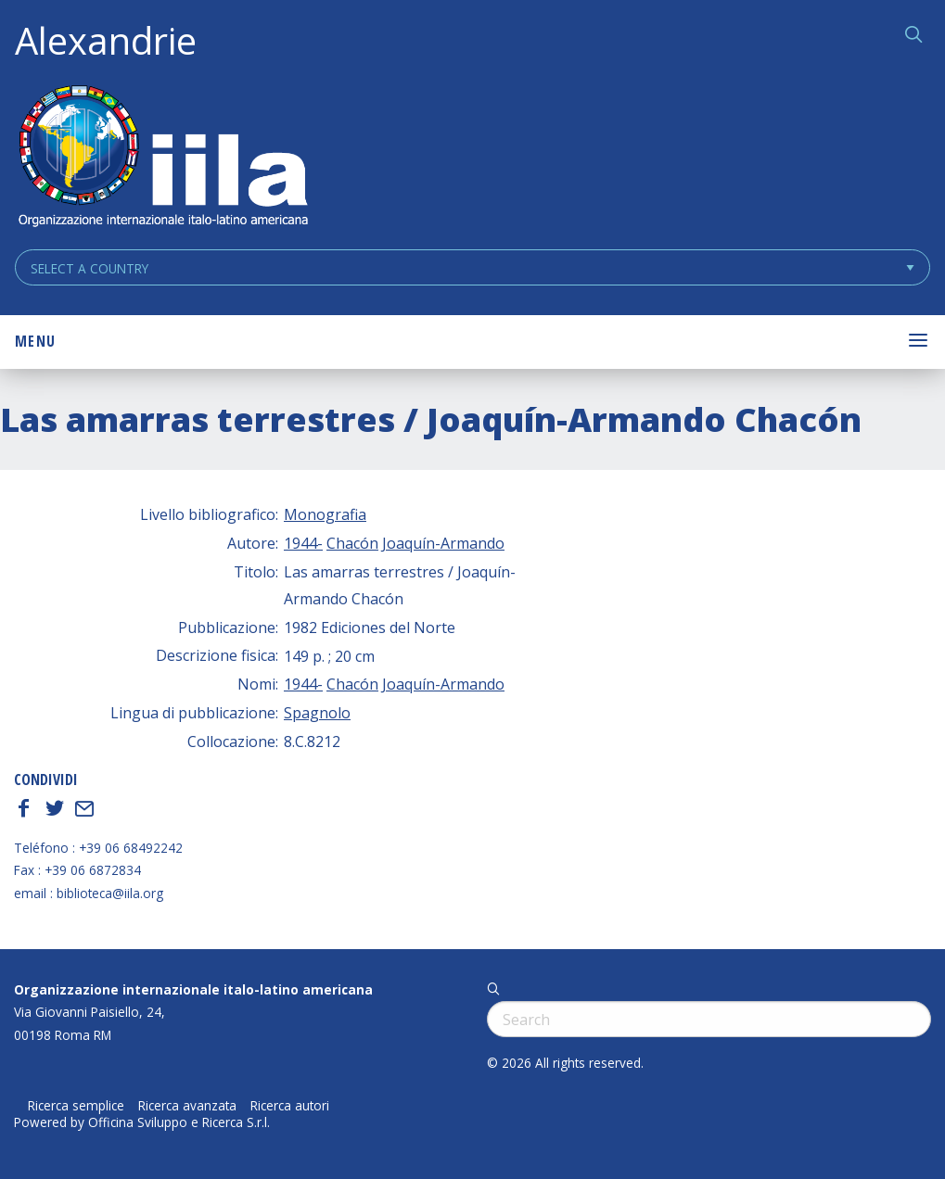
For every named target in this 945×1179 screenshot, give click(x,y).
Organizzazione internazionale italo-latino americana (193, 989)
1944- (303, 543)
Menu (35, 341)
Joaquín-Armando (443, 543)
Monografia (325, 514)
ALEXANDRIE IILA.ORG (162, 158)
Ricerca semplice (76, 1105)
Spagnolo (317, 713)
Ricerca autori (289, 1105)
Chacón (352, 543)
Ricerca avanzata (187, 1105)
